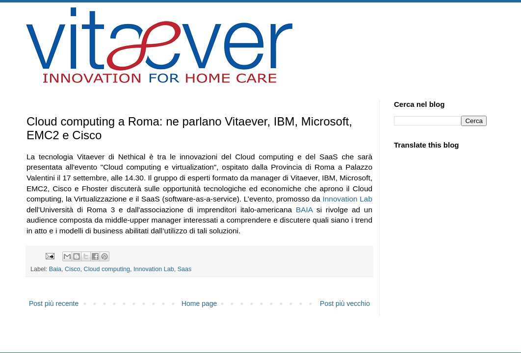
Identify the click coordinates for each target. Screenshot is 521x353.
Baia (55, 269)
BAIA (304, 209)
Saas (185, 269)
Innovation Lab (347, 199)
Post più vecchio (345, 303)
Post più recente (53, 303)
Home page (199, 303)
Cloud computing (107, 269)
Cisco (72, 269)
